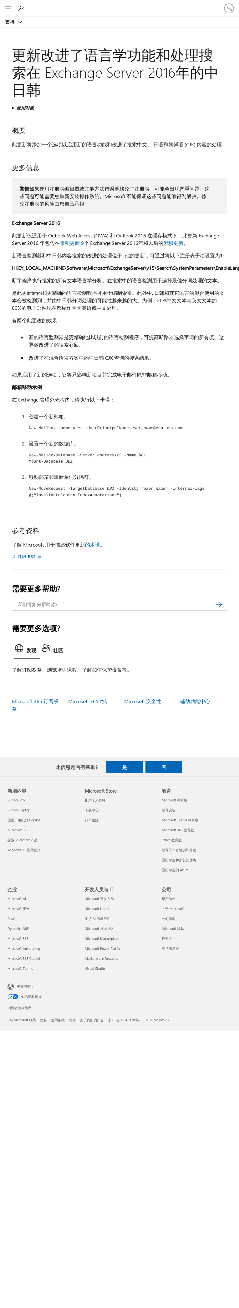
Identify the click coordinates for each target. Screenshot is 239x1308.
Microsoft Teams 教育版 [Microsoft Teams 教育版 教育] (180, 820)
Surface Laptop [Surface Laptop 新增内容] (19, 810)
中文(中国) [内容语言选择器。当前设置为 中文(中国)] (25, 986)
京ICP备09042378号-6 (124, 1020)
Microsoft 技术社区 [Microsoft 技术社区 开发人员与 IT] (99, 928)
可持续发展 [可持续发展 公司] (170, 948)
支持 (10, 22)
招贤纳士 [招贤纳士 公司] (168, 898)
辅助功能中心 (195, 701)
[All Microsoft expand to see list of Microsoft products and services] (7, 8)
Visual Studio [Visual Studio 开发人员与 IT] (95, 968)
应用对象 (25, 108)
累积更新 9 (72, 243)
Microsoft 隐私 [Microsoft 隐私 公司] (173, 928)
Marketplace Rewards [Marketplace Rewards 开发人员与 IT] (101, 958)
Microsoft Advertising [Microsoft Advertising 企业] (24, 948)
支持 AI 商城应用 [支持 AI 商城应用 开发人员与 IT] (97, 918)
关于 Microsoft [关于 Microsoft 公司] (173, 908)
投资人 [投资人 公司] (167, 938)
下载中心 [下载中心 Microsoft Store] (92, 810)
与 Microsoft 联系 (22, 1020)
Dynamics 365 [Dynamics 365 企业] (18, 928)
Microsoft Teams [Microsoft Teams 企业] (20, 968)
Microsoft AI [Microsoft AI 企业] (17, 898)
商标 (72, 1020)
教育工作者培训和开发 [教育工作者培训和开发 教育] (179, 850)
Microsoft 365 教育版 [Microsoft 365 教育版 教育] (178, 830)
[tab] (27, 650)
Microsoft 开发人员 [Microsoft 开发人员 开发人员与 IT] (99, 898)
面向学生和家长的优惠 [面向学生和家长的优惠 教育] (179, 860)
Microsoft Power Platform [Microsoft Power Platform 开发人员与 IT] (104, 948)
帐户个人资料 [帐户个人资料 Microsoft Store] (95, 800)
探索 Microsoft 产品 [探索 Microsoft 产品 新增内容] (23, 840)
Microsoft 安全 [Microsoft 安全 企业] (19, 908)
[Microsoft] (119, 4)
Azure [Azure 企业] (12, 918)
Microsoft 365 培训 (89, 701)
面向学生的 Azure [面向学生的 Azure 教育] (175, 870)
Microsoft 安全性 (142, 701)
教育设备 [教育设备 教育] (168, 810)
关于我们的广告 (92, 1020)
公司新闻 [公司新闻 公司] (168, 918)
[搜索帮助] (22, 8)
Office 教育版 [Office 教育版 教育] (172, 840)
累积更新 (173, 243)
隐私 (43, 1020)
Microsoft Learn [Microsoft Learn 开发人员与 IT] (97, 908)
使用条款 (58, 1020)
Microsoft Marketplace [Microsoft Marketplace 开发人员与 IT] (102, 938)
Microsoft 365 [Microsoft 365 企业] (18, 938)
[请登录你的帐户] (228, 8)
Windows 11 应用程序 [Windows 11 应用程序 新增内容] (24, 850)
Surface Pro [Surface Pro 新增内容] (16, 800)
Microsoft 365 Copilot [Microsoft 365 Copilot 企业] (24, 958)
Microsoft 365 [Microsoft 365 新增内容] (18, 830)
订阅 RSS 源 (30, 556)
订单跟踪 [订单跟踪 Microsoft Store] (92, 820)
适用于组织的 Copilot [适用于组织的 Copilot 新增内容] (24, 820)
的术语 (92, 544)
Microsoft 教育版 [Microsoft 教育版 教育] (174, 800)
